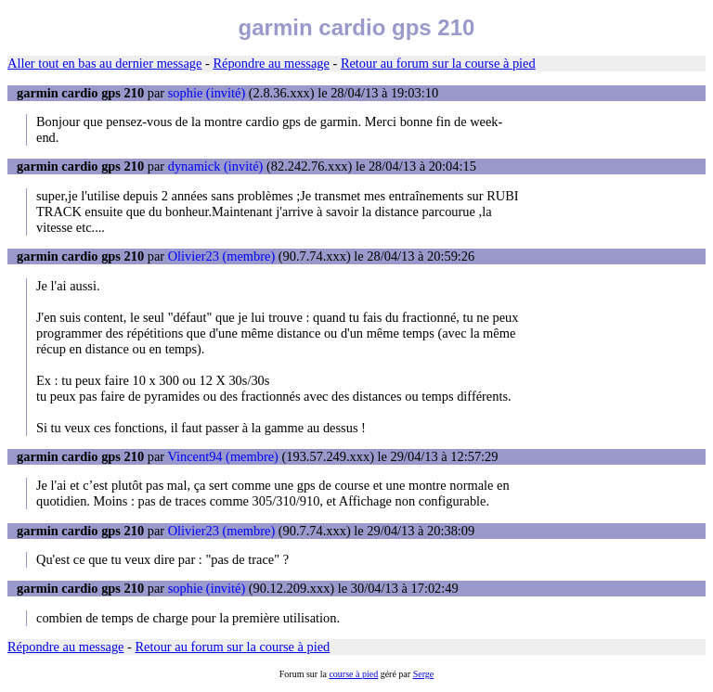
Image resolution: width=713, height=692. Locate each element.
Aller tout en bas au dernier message (104, 63)
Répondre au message (271, 63)
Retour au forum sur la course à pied (438, 63)
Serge (423, 674)
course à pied (353, 674)
